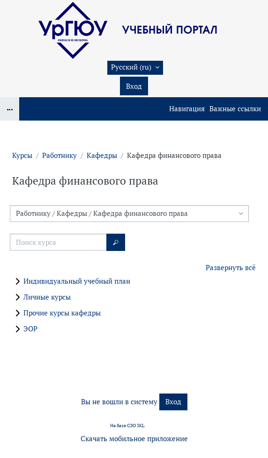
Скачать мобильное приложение (134, 438)
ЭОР (30, 328)
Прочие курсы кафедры (62, 312)
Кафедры (102, 155)
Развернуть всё (231, 267)
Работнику (59, 155)
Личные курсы (47, 297)
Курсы (22, 155)
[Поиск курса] (58, 242)
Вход (134, 86)
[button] (135, 68)
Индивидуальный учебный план (76, 281)
